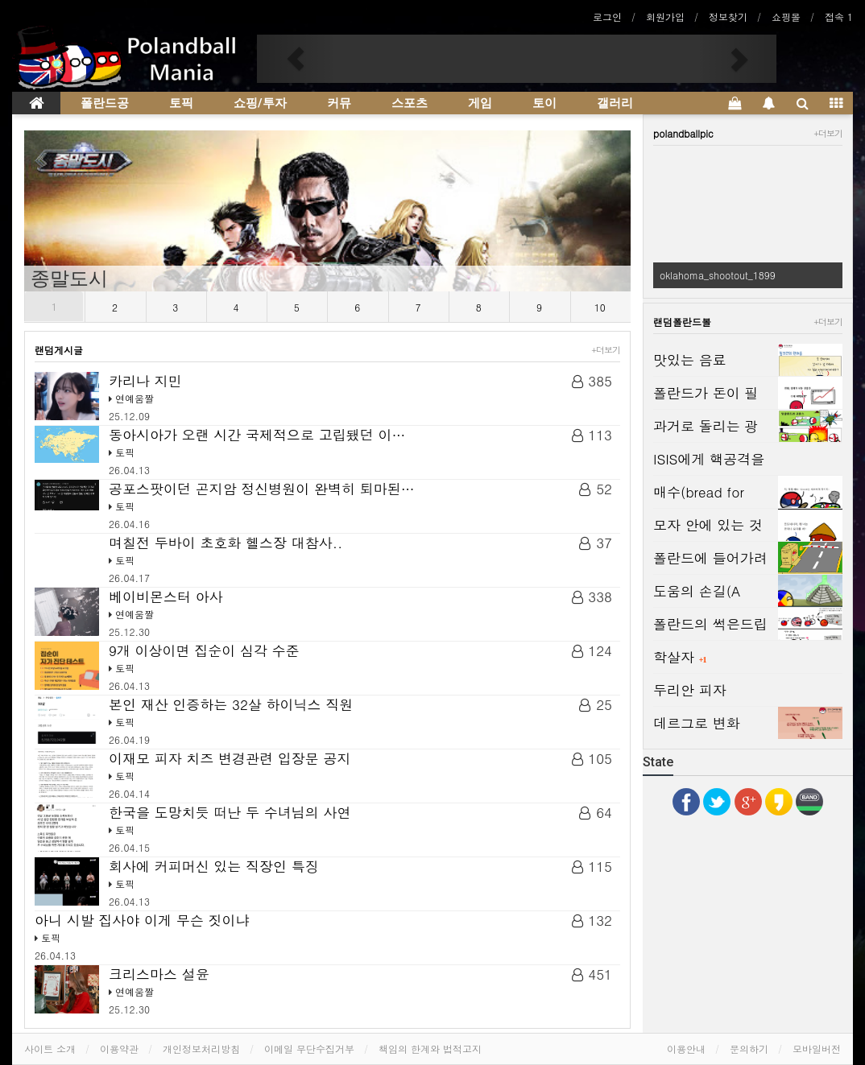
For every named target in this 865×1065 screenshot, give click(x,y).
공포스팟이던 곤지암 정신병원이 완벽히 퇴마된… (262, 488)
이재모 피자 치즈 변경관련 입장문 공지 (229, 758)
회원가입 (665, 16)
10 (600, 307)
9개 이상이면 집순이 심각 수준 (204, 650)
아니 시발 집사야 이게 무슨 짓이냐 (142, 920)
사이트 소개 (50, 1048)
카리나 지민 (145, 380)
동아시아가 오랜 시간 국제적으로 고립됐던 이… (257, 434)
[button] (296, 59)
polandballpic (683, 133)
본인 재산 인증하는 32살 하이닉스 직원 (233, 704)
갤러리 (615, 103)
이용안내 (686, 1048)
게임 (480, 103)
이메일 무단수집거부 (309, 1048)
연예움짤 (134, 398)
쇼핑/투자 (260, 103)
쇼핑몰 (786, 16)
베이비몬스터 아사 (166, 596)
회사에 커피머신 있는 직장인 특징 (214, 866)
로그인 (607, 16)
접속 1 (839, 16)
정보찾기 (728, 16)
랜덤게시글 (59, 350)
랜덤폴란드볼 (682, 321)
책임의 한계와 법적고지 (430, 1048)
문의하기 (749, 1048)
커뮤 (339, 103)
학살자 (676, 657)
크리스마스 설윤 (159, 974)
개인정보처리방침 (201, 1048)
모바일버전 (817, 1048)
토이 (544, 103)
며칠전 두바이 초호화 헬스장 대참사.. (228, 542)
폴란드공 (105, 103)
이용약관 (119, 1048)
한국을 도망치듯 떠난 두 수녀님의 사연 (229, 812)
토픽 (181, 103)
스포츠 (409, 103)
